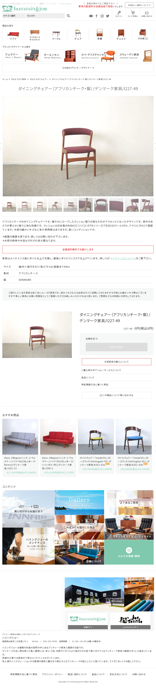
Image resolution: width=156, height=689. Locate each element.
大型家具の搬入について (116, 361)
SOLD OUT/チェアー (39, 79)
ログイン (119, 16)
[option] (78, 146)
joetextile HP (129, 627)
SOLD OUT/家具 (19, 79)
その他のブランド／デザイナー (77, 67)
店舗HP (87, 627)
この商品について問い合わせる (116, 395)
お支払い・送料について (138, 5)
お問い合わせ (146, 16)
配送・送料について (77, 674)
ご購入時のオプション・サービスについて (101, 370)
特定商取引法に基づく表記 (94, 384)
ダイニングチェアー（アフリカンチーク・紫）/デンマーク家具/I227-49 (81, 79)
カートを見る (133, 16)
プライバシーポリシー (52, 674)
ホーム (5, 79)
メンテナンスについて (122, 258)
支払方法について (119, 674)
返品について (88, 377)
